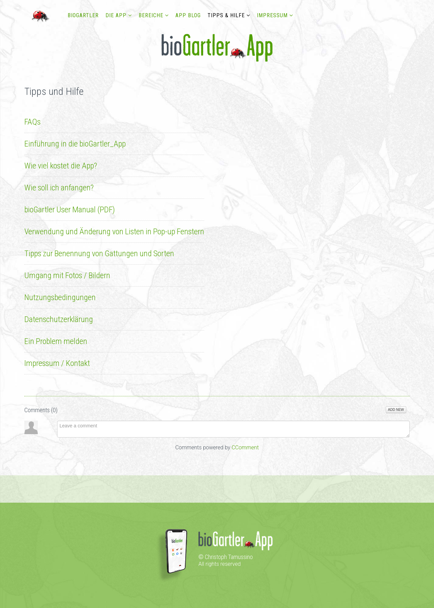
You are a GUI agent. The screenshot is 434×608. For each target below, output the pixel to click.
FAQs (32, 122)
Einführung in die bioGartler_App (75, 144)
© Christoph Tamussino (225, 556)
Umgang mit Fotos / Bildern (67, 275)
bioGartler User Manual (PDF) (69, 209)
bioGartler (83, 15)
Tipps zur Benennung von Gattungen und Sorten (99, 253)
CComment (245, 447)
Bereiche (151, 15)
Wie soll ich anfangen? (59, 187)
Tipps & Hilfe (226, 15)
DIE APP (115, 15)
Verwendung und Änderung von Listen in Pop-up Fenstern (114, 231)
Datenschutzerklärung (58, 319)
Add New (396, 410)
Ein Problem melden (55, 341)
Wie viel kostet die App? (60, 165)
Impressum (272, 15)
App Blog (188, 15)
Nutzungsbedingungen (60, 297)
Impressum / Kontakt (57, 363)
